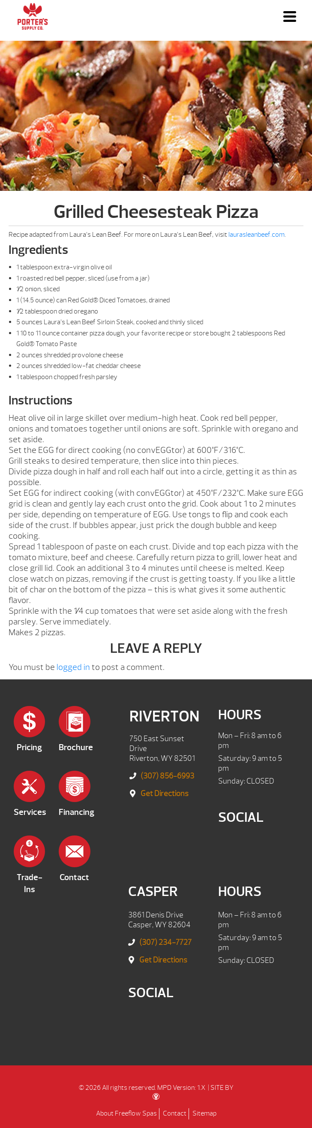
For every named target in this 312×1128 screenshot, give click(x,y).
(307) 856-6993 (167, 776)
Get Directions (165, 794)
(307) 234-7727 (165, 942)
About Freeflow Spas (126, 1113)
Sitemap (204, 1113)
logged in (73, 667)
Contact (174, 1113)
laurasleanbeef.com (256, 234)
